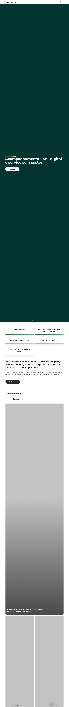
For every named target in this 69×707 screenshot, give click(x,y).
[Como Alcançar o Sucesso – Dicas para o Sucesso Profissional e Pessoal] (34, 511)
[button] (64, 2)
